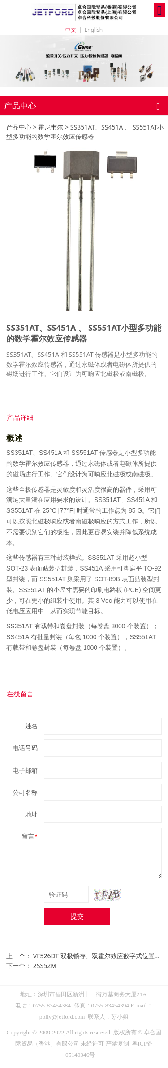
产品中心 (18, 127)
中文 (70, 30)
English (93, 30)
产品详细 (20, 417)
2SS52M (44, 965)
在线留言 (20, 694)
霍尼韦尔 (50, 127)
